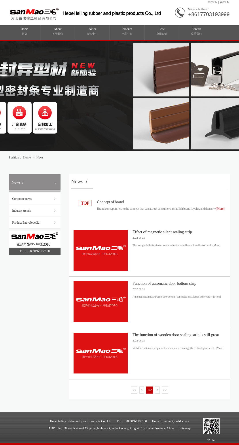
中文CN (212, 2)
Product (127, 31)
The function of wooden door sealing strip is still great (176, 335)
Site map (185, 428)
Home (24, 31)
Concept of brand (110, 202)
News (92, 31)
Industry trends (21, 210)
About (57, 31)
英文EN (224, 2)
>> (165, 390)
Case (161, 31)
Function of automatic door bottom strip (164, 283)
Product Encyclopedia (25, 222)
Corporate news (22, 198)
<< (134, 390)
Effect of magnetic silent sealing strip (162, 232)
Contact (196, 31)
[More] (220, 208)
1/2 (149, 390)
